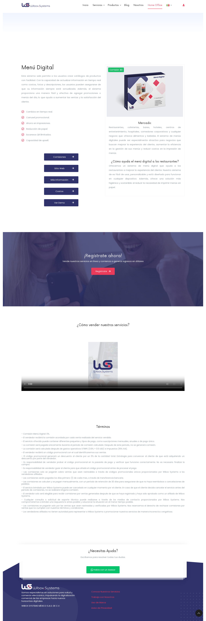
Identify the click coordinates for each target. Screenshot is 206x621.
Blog (126, 5)
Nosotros (138, 5)
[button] (169, 5)
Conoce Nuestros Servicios (105, 591)
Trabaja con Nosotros (102, 597)
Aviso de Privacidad (101, 607)
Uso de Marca (98, 602)
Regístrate (103, 271)
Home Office (155, 5)
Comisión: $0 (116, 69)
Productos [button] (113, 5)
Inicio (85, 5)
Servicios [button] (98, 5)
